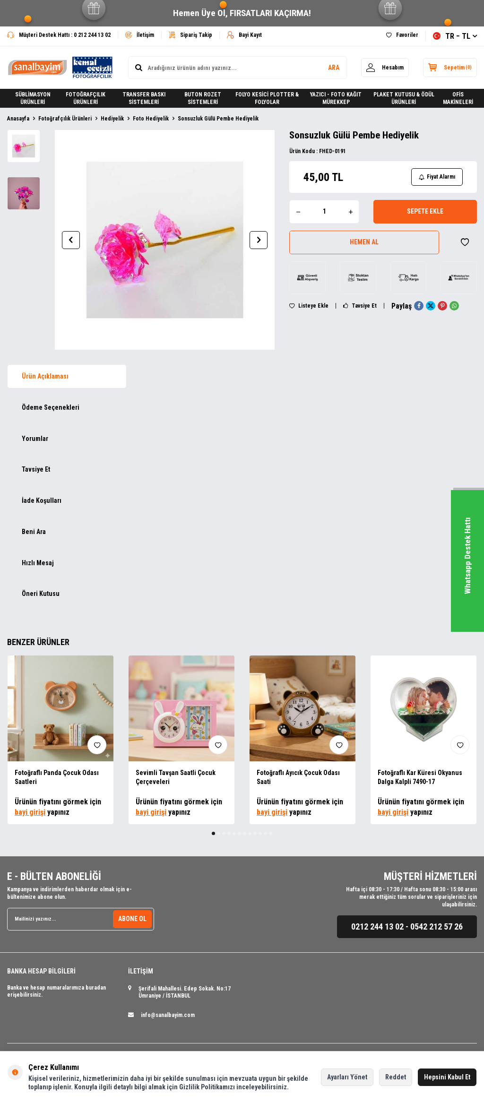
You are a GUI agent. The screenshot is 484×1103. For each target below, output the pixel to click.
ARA (333, 67)
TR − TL (455, 36)
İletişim (139, 35)
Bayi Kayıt (244, 35)
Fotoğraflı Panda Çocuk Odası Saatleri (57, 777)
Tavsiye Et (360, 306)
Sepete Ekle (425, 211)
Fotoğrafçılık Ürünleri (65, 118)
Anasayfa (18, 118)
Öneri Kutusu (41, 593)
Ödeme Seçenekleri (50, 407)
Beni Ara (34, 531)
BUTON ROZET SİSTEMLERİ (202, 98)
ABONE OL (132, 918)
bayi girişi (30, 812)
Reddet (395, 1077)
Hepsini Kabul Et (447, 1077)
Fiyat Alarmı (437, 176)
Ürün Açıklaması (45, 376)
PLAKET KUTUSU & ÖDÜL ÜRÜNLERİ (403, 98)
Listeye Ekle (308, 306)
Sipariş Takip (190, 35)
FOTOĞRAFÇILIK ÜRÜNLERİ (85, 98)
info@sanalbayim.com (168, 1015)
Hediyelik (112, 118)
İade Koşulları (41, 500)
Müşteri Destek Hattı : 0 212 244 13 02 (59, 35)
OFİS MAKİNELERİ (458, 98)
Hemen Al (364, 242)
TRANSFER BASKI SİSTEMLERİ (143, 98)
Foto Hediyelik (151, 118)
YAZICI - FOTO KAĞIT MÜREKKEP (336, 98)
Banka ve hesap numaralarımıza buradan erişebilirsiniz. (56, 991)
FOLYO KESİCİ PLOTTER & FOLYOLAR (267, 98)
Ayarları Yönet (347, 1077)
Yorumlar (35, 438)
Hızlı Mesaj (38, 563)
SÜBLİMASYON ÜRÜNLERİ (33, 98)
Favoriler (402, 35)
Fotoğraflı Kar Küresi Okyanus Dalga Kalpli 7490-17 (420, 777)
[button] (71, 240)
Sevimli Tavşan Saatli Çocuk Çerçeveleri (176, 777)
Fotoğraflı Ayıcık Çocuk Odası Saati (298, 777)
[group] (165, 240)
